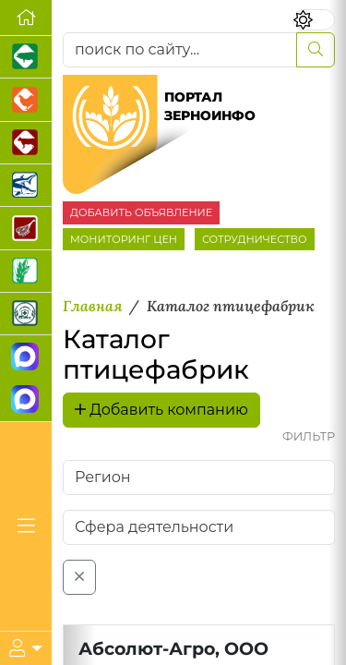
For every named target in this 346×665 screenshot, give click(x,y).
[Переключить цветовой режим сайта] (313, 19)
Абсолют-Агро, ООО (173, 648)
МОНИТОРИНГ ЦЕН (123, 239)
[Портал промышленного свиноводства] (26, 57)
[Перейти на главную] (26, 18)
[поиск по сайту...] (180, 49)
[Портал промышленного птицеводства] (26, 100)
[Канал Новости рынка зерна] (26, 357)
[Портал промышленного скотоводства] (26, 143)
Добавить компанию (161, 409)
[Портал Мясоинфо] (26, 228)
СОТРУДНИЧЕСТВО (254, 239)
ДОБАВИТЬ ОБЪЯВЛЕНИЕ (141, 212)
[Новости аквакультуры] (26, 185)
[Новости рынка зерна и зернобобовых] (26, 271)
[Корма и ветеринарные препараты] (26, 314)
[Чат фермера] (26, 400)
